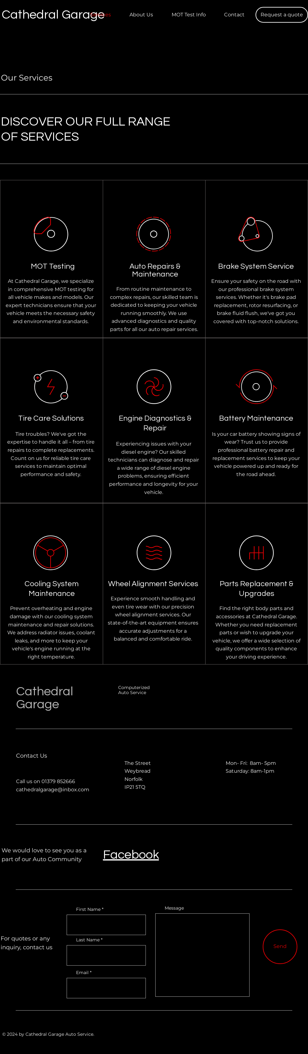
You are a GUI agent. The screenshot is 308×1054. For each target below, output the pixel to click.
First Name (88, 909)
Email (82, 972)
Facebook (131, 854)
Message (174, 908)
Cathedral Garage (44, 698)
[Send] (280, 946)
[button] (282, 15)
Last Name (88, 940)
